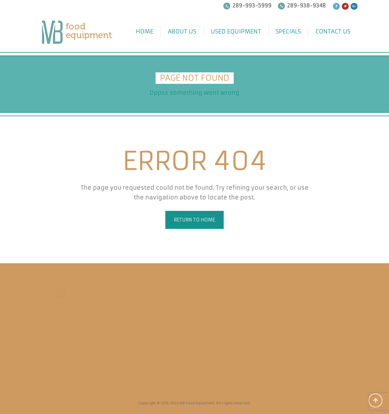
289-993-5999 (252, 5)
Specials (288, 31)
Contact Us (332, 31)
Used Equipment (236, 31)
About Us (182, 31)
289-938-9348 (306, 5)
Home (144, 31)
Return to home (194, 220)
